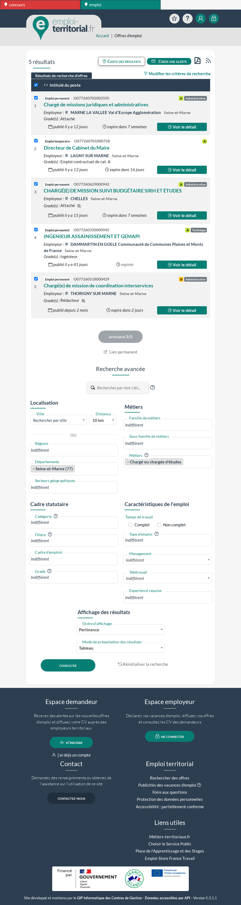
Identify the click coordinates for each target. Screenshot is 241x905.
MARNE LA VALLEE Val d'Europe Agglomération (113, 112)
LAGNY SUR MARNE (87, 155)
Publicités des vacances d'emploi (167, 785)
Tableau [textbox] (86, 648)
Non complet (174, 524)
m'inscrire (71, 742)
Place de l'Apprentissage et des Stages (170, 850)
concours (14, 4)
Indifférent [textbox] (135, 559)
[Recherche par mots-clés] (123, 388)
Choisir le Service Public (169, 843)
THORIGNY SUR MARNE (90, 293)
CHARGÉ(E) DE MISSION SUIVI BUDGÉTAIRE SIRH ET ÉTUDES (113, 191)
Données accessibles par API (167, 898)
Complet (142, 524)
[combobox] (59, 420)
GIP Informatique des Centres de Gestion (109, 898)
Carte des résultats (121, 61)
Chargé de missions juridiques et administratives (96, 104)
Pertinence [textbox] (89, 629)
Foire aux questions (169, 792)
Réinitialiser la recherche (143, 664)
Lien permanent (121, 351)
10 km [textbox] (98, 420)
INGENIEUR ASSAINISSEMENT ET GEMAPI (92, 236)
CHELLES (76, 198)
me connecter (169, 736)
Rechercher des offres (169, 777)
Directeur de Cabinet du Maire (77, 148)
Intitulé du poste (62, 85)
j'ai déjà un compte (71, 754)
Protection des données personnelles (170, 799)
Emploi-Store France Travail (170, 858)
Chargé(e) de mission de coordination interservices (98, 285)
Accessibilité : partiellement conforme (170, 806)
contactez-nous (71, 798)
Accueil (102, 35)
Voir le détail (182, 126)
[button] (152, 387)
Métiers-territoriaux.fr (169, 836)
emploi (93, 4)
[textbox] (58, 420)
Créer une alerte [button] (169, 61)
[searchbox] (73, 450)
